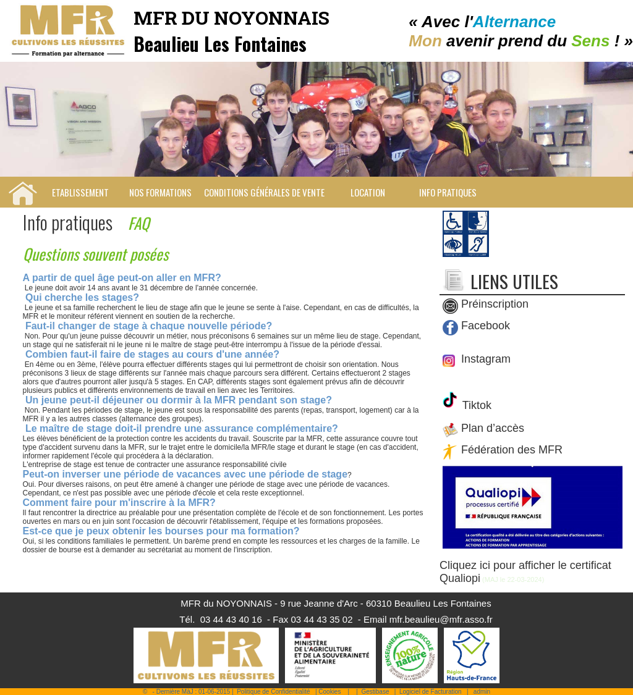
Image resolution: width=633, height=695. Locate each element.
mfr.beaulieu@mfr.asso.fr (441, 619)
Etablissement (80, 192)
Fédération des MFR (512, 450)
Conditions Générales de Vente (264, 192)
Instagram (484, 359)
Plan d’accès (492, 429)
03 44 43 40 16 (231, 619)
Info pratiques (448, 192)
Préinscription (495, 304)
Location (367, 192)
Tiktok (475, 405)
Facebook (485, 326)
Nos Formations (160, 192)
